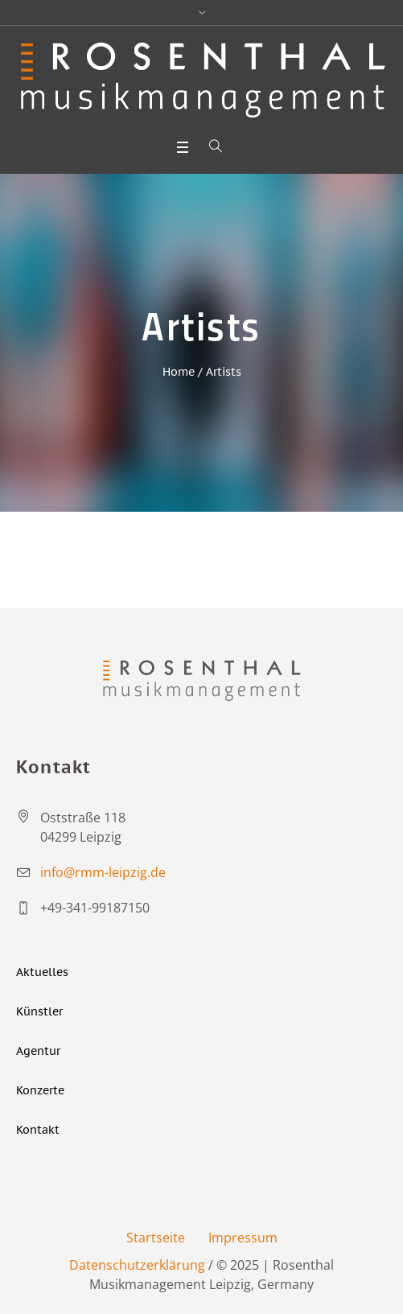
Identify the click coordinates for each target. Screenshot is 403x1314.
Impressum (243, 1237)
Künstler (39, 1011)
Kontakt (38, 1129)
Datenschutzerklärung (137, 1265)
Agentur (38, 1051)
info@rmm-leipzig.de (103, 872)
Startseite (155, 1237)
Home (178, 372)
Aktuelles (42, 972)
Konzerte (40, 1090)
